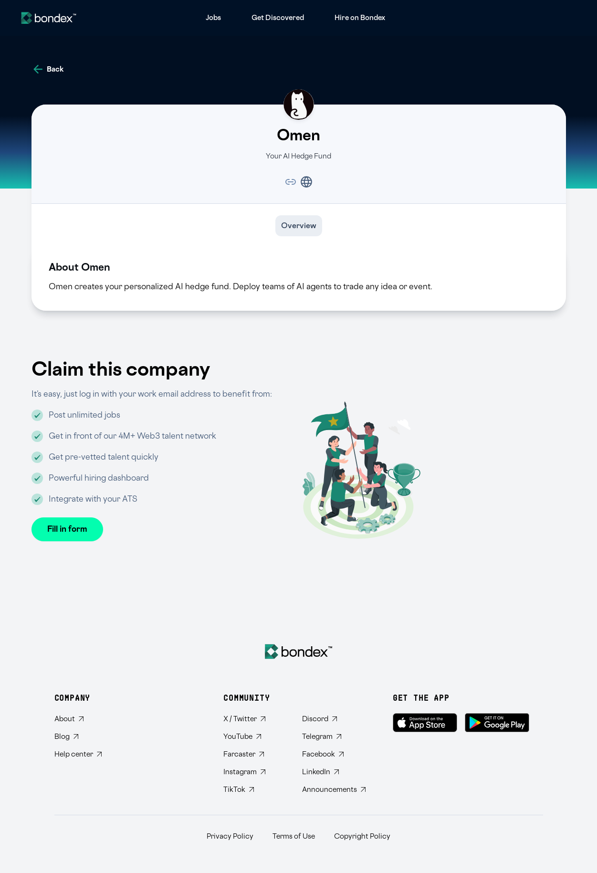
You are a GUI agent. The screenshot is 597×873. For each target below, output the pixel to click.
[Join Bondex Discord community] (334, 719)
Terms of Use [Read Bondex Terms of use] (293, 836)
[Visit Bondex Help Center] (78, 754)
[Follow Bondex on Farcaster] (255, 754)
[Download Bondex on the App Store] (425, 722)
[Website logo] (48, 18)
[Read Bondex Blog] (78, 737)
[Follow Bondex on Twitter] (255, 719)
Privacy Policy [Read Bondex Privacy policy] (230, 836)
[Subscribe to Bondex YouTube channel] (255, 737)
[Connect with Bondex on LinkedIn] (334, 772)
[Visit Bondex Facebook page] (334, 754)
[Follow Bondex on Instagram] (255, 772)
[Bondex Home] (298, 652)
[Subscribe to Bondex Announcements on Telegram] (334, 790)
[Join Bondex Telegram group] (334, 737)
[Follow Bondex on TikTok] (255, 790)
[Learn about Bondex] (78, 719)
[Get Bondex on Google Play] (497, 722)
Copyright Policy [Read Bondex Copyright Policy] (362, 836)
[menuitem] (213, 18)
